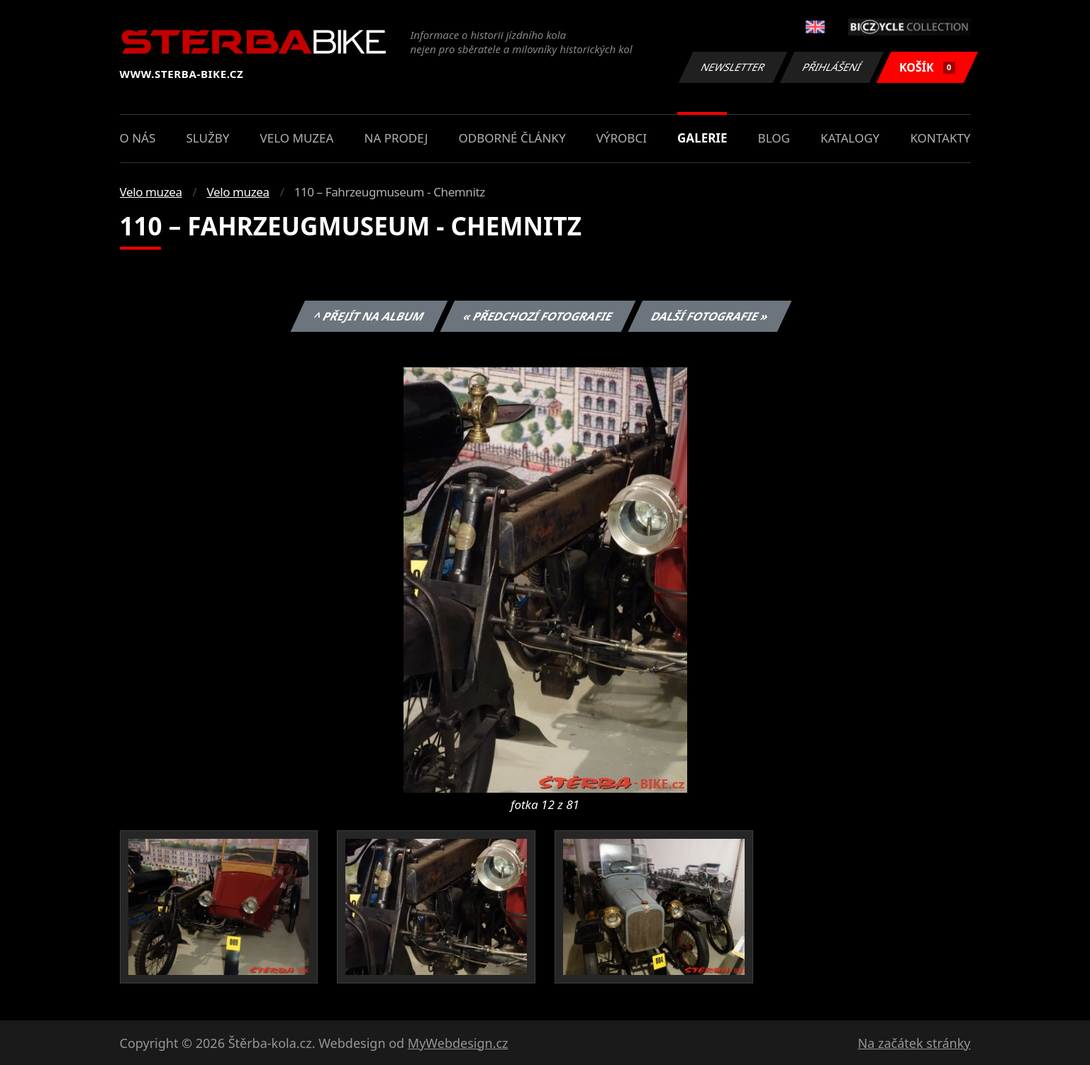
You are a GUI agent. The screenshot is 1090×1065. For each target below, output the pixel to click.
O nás (138, 138)
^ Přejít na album (369, 316)
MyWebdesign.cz (458, 1043)
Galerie (702, 138)
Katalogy (850, 138)
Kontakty (940, 138)
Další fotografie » (710, 316)
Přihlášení (832, 67)
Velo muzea (297, 138)
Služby (207, 138)
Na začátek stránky (914, 1043)
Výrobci (621, 138)
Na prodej (396, 138)
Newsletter (733, 67)
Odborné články (512, 138)
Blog (774, 138)
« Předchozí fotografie (538, 316)
